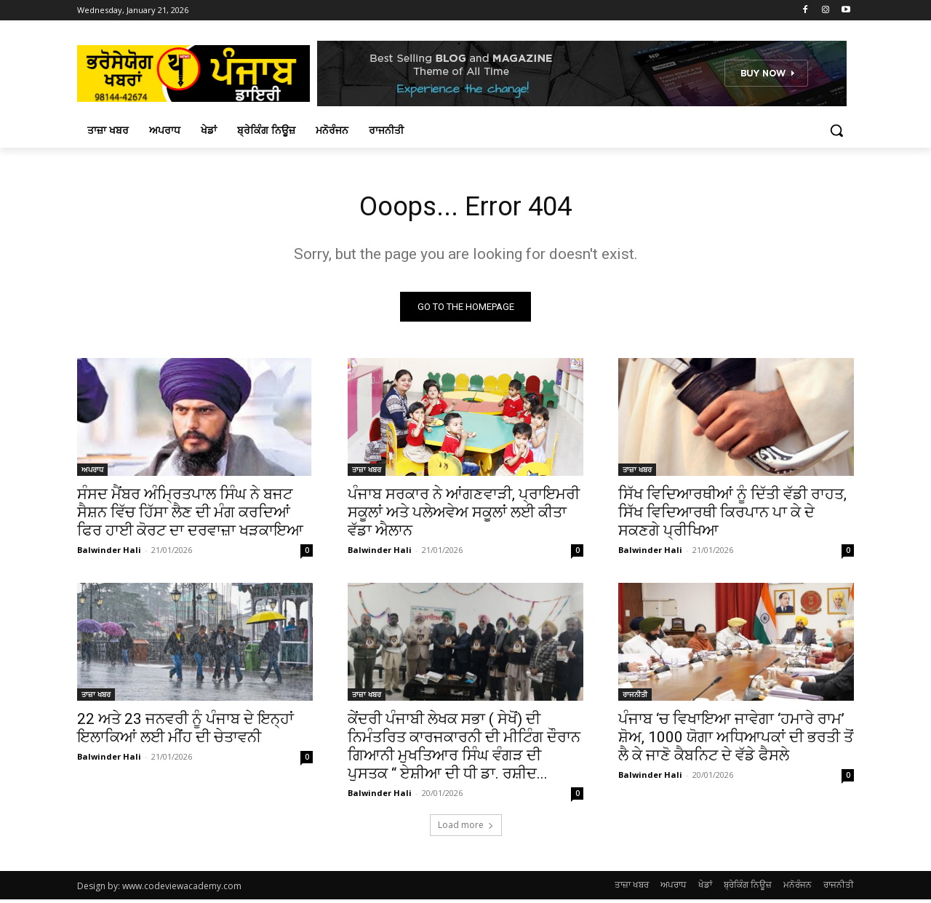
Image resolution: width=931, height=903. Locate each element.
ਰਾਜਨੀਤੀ (635, 698)
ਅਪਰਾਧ (92, 473)
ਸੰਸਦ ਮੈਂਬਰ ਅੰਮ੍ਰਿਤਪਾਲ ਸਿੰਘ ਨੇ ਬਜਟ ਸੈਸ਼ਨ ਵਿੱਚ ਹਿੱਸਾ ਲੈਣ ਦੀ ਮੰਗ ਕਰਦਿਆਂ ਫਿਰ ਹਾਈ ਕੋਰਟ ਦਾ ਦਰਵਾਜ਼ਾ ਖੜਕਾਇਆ (190, 516)
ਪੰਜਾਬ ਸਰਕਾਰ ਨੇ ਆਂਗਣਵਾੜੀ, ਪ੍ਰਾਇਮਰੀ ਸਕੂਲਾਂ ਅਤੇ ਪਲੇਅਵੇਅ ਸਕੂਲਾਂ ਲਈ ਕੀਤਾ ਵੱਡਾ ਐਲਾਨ (464, 516)
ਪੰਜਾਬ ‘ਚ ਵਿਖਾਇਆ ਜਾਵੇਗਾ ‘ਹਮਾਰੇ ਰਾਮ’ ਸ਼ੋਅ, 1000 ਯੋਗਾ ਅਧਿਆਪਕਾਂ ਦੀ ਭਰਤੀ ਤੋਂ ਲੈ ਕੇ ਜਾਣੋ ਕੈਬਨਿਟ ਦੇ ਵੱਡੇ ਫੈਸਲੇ (735, 741)
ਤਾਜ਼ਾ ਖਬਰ (366, 473)
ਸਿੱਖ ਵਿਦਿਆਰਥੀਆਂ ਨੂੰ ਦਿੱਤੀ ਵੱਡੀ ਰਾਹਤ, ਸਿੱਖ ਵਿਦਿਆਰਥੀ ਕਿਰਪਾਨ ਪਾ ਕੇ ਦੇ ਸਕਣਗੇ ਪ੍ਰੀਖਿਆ (732, 516)
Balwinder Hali (109, 553)
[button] (836, 130)
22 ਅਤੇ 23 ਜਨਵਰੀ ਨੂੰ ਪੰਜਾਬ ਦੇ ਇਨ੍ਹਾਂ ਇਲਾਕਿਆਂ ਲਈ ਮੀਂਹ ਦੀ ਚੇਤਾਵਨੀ (185, 731)
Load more (466, 828)
